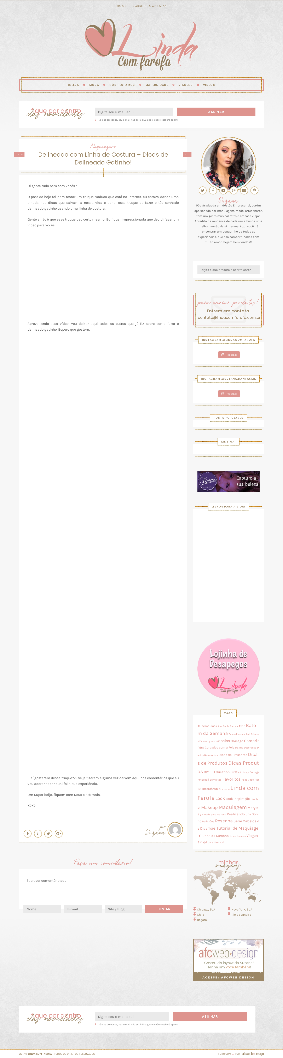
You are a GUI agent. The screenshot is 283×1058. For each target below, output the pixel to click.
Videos (209, 85)
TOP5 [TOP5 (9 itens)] (211, 828)
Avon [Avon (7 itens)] (242, 726)
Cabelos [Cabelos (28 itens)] (223, 740)
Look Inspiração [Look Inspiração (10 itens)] (238, 799)
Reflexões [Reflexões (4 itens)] (208, 821)
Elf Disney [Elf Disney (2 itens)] (243, 772)
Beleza (73, 85)
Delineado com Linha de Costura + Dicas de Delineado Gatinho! (103, 158)
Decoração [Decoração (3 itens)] (250, 747)
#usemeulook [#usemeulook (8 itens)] (207, 726)
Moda (94, 85)
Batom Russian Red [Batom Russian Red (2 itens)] (239, 734)
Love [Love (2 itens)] (253, 799)
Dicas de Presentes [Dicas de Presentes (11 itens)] (233, 755)
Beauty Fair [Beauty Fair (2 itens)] (209, 741)
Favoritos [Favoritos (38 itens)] (231, 779)
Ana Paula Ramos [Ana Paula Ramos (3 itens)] (228, 726)
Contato (157, 6)
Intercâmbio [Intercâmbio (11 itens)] (211, 789)
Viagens (186, 85)
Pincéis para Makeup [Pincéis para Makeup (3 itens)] (214, 814)
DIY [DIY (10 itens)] (206, 772)
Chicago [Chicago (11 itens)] (237, 741)
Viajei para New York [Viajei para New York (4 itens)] (212, 842)
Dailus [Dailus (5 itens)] (239, 747)
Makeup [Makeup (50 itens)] (209, 807)
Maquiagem (103, 146)
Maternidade (156, 85)
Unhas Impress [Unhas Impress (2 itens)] (238, 836)
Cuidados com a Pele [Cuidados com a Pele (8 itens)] (219, 747)
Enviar (164, 909)
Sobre (138, 6)
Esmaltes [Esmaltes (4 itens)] (215, 779)
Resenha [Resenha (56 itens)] (224, 821)
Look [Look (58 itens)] (220, 798)
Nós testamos (122, 85)
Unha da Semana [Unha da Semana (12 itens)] (215, 836)
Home (122, 6)
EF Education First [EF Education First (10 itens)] (223, 772)
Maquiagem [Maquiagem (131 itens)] (233, 807)
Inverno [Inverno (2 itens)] (225, 789)
